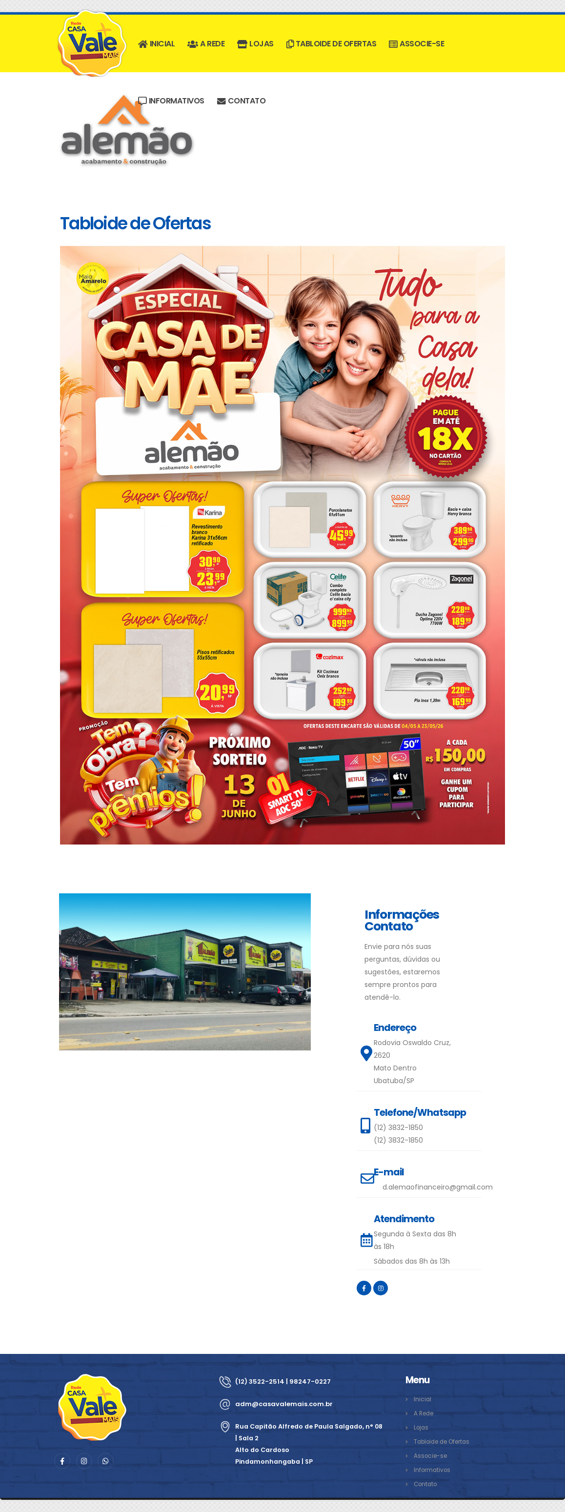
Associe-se (416, 43)
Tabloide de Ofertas (331, 43)
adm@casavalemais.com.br (285, 1404)
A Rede (205, 43)
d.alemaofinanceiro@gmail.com (438, 1187)
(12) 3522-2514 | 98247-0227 (285, 1382)
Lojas (255, 43)
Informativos (171, 100)
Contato (241, 100)
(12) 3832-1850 (398, 1127)
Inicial (156, 43)
